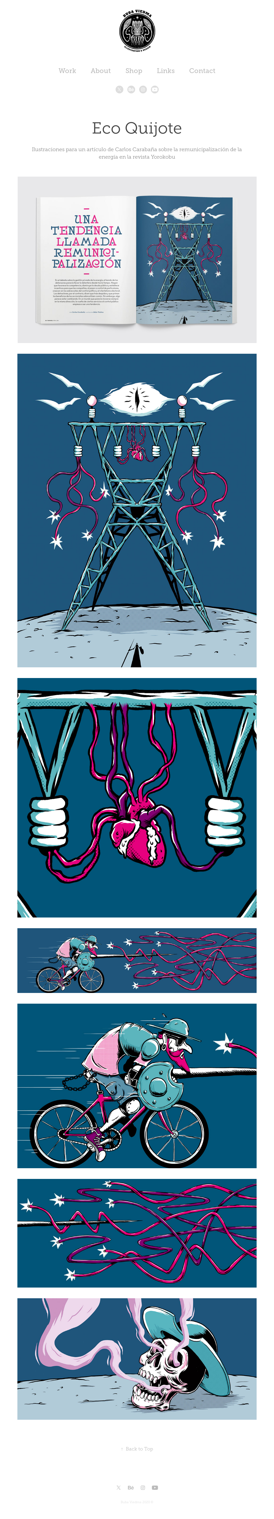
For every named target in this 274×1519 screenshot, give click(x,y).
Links (166, 71)
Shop (133, 71)
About (101, 71)
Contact (202, 71)
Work (67, 71)
